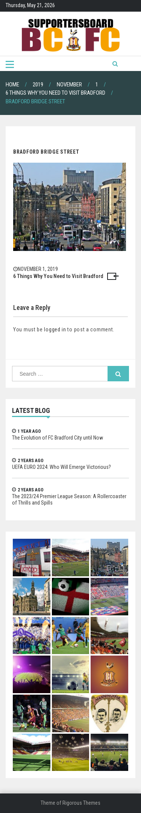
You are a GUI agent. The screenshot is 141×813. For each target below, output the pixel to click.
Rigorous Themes (81, 803)
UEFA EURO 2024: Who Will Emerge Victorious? (61, 467)
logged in (55, 329)
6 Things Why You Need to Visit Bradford (58, 276)
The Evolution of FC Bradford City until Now (57, 438)
